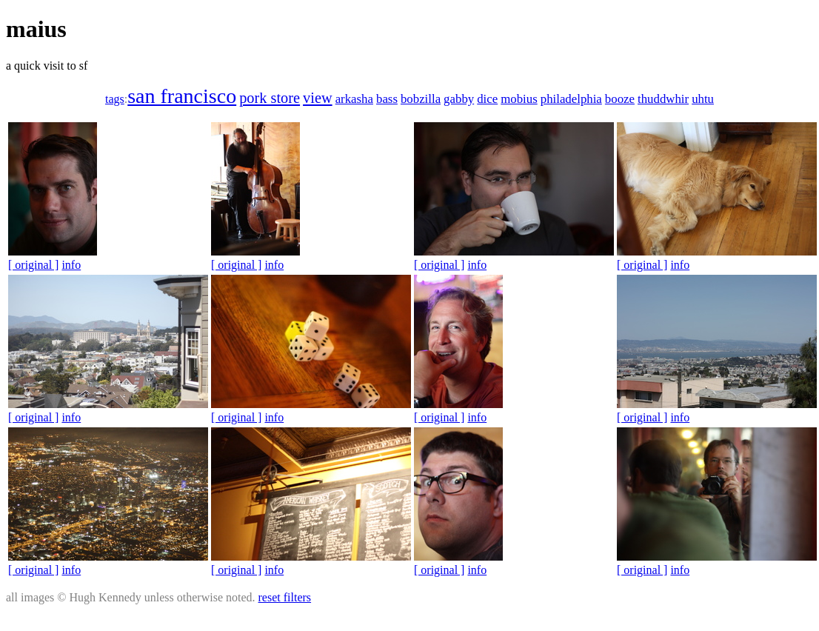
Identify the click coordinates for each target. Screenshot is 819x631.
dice (487, 99)
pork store (269, 98)
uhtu (703, 99)
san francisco (181, 95)
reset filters (285, 597)
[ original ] (33, 264)
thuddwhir (663, 99)
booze (620, 99)
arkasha (354, 99)
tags (114, 99)
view (317, 98)
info (71, 264)
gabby (459, 99)
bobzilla (421, 99)
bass (387, 99)
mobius (519, 99)
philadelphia (571, 99)
